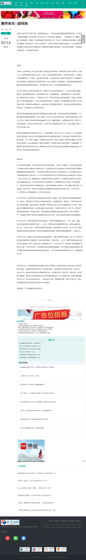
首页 (16, 3)
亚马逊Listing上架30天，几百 (27, 351)
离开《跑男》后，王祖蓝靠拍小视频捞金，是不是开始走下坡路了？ (38, 393)
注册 (75, 3)
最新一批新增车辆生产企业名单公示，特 (30, 346)
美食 (63, 3)
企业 (52, 3)
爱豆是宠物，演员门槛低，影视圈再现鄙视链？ (32, 384)
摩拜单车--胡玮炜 (22, 323)
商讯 (16, 5)
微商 (26, 5)
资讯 (21, 3)
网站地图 (71, 521)
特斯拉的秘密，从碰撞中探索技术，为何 (30, 357)
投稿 (82, 3)
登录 (70, 3)
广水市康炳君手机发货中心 (33, 288)
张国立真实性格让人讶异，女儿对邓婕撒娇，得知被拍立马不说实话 (38, 402)
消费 (21, 5)
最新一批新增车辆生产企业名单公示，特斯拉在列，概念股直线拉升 (36, 327)
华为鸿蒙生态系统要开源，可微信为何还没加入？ (31, 325)
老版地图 (64, 521)
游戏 (57, 3)
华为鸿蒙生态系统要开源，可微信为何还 (30, 343)
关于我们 (50, 521)
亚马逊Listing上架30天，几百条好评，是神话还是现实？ (33, 331)
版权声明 (78, 521)
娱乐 (31, 3)
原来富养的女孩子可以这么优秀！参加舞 (30, 349)
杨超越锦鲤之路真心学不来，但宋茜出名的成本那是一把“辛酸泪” (37, 367)
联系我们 (57, 521)
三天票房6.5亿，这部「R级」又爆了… (30, 375)
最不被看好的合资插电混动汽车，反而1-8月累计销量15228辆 (34, 333)
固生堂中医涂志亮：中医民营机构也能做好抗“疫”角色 (34, 419)
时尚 (47, 3)
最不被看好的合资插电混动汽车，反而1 (29, 354)
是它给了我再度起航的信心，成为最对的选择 (32, 428)
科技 (37, 3)
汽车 (42, 3)
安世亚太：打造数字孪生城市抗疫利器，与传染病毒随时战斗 (36, 410)
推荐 (21, 415)
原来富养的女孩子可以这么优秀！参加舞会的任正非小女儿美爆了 (35, 329)
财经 (26, 3)
